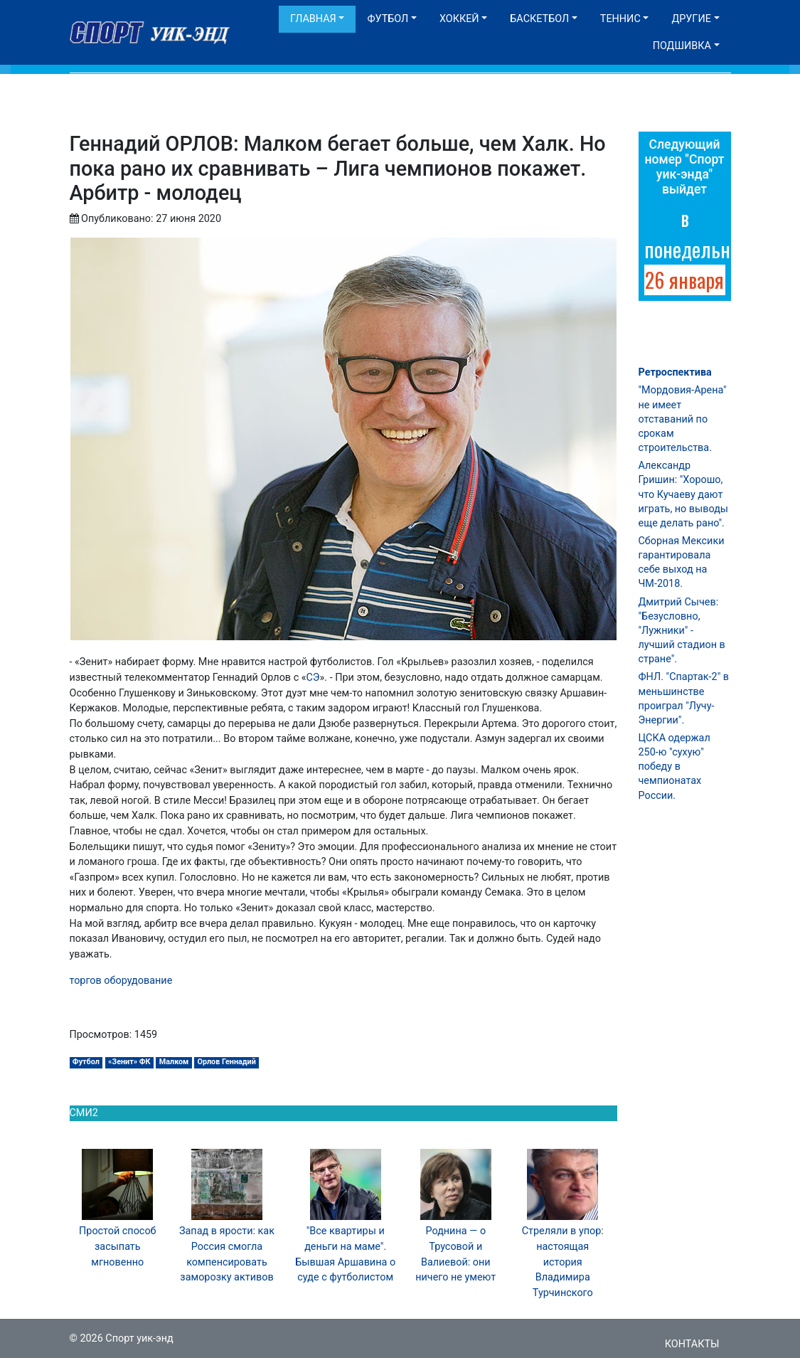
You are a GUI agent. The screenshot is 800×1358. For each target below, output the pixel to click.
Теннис (620, 19)
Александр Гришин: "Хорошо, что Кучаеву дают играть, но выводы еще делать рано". (684, 494)
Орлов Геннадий (226, 1061)
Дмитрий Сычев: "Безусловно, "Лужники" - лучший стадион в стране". (682, 631)
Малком (173, 1061)
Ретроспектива (675, 372)
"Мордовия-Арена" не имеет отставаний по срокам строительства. (683, 419)
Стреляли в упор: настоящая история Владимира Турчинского (563, 1261)
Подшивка (682, 46)
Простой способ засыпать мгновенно (117, 1246)
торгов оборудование (121, 981)
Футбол (387, 19)
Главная (313, 19)
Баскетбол (539, 19)
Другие (690, 19)
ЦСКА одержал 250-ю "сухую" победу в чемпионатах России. (674, 767)
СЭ (313, 678)
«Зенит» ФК (129, 1061)
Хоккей (459, 19)
